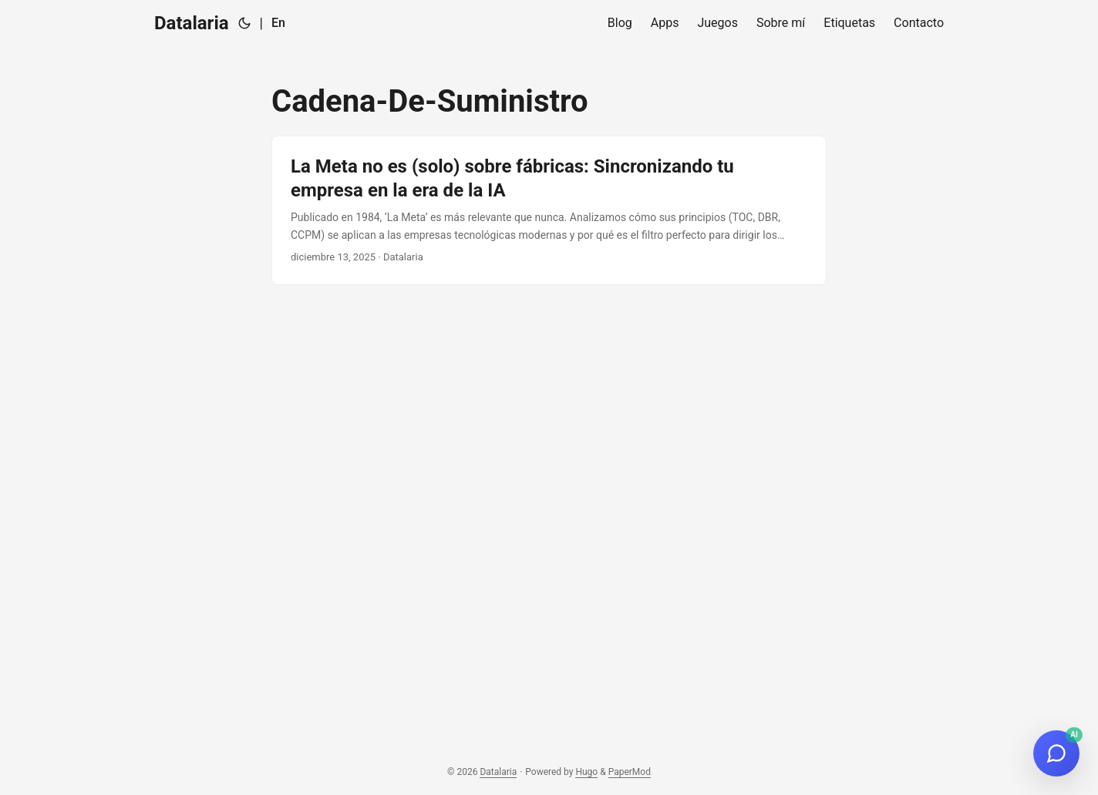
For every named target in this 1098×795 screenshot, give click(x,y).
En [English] (278, 22)
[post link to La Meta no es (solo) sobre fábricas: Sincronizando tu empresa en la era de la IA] (549, 210)
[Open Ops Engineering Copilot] (1056, 753)
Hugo (586, 771)
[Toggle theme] (244, 23)
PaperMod (629, 771)
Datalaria (191, 23)
